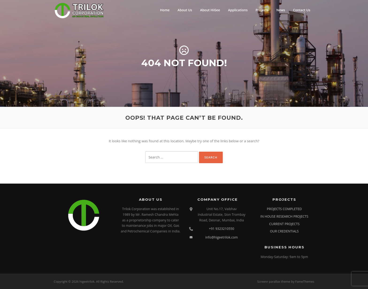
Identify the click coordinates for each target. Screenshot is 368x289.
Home (165, 10)
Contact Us (301, 10)
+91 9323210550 (221, 228)
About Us (185, 10)
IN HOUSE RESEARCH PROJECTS (284, 216)
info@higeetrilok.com (221, 237)
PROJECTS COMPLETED (284, 209)
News (280, 10)
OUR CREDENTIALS (284, 231)
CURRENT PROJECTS (284, 224)
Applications (238, 10)
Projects (262, 10)
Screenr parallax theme (273, 281)
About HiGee (210, 10)
